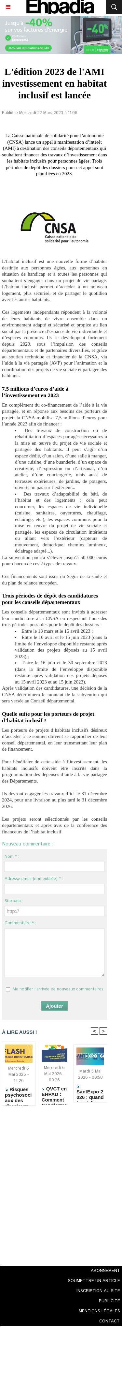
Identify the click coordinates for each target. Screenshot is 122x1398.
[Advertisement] (52, 1184)
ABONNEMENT (105, 1271)
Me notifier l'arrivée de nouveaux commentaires (58, 989)
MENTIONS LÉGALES (99, 1311)
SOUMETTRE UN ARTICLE (94, 1281)
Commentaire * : (20, 923)
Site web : (14, 901)
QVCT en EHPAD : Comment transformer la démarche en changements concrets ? (54, 1094)
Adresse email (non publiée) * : (34, 879)
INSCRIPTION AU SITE (98, 1291)
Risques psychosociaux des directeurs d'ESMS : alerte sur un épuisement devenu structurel (18, 1095)
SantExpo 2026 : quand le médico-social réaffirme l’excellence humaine (90, 1093)
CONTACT (109, 1321)
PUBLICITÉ (109, 1301)
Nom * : (12, 857)
